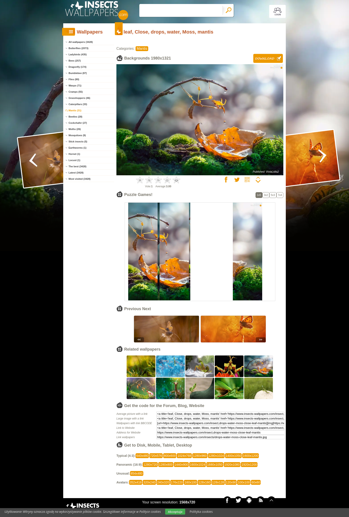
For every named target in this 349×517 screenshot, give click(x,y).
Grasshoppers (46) (79, 98)
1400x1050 (233, 455)
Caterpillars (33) (78, 104)
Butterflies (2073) (78, 48)
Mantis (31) (75, 110)
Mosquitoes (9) (77, 135)
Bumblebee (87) (78, 73)
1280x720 (150, 464)
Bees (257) (75, 60)
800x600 (170, 455)
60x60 (256, 482)
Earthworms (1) (77, 147)
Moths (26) (75, 129)
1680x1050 (214, 464)
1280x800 (166, 464)
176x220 (177, 482)
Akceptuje (175, 512)
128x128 (218, 482)
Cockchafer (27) (78, 123)
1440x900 (181, 464)
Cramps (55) (76, 91)
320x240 (149, 482)
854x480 (137, 473)
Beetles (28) (75, 116)
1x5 (259, 195)
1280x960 (200, 455)
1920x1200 (249, 464)
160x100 (191, 482)
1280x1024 (216, 455)
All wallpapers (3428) (81, 42)
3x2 (266, 195)
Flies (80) (74, 79)
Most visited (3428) (79, 179)
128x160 (204, 482)
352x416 (136, 482)
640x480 (142, 455)
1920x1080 (232, 464)
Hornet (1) (74, 154)
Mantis (142, 48)
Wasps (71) (75, 85)
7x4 (280, 195)
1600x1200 (250, 455)
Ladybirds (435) (78, 54)
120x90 (231, 482)
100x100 (244, 482)
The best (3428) (77, 166)
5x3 (273, 195)
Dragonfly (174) (77, 67)
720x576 (156, 455)
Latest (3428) (76, 172)
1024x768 (184, 455)
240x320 (163, 482)
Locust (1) (74, 160)
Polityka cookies (201, 511)
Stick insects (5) (78, 141)
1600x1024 (197, 464)
